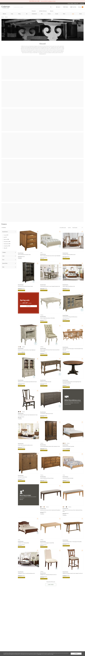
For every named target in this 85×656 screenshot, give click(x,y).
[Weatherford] (58, 203)
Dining (19, 13)
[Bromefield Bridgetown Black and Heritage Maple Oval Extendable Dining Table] (73, 397)
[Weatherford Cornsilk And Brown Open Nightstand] (28, 366)
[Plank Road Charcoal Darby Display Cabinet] (28, 302)
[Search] (32, 7)
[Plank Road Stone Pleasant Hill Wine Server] (73, 333)
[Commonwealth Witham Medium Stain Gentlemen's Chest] (50, 462)
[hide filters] (4, 245)
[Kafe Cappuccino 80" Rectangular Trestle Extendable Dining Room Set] (73, 364)
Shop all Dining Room (42, 140)
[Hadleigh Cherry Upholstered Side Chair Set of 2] (50, 590)
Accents (56, 13)
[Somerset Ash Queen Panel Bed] (73, 494)
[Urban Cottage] (26, 229)
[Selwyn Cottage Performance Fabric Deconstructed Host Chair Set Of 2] (50, 366)
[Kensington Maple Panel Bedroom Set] (73, 270)
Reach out (21, 516)
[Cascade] (74, 71)
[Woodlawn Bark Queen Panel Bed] (73, 462)
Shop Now (28, 323)
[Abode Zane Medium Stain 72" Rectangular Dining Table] (73, 557)
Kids (41, 13)
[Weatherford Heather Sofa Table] (50, 397)
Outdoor (49, 13)
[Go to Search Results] (51, 7)
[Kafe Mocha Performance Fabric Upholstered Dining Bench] (50, 526)
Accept (76, 653)
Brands (80, 13)
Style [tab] (3, 284)
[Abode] (10, 71)
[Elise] (74, 178)
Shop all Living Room (42, 87)
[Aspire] (42, 71)
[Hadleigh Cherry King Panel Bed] (28, 559)
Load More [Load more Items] (51, 602)
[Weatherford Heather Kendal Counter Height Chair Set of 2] (73, 589)
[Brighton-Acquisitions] (58, 71)
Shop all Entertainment (42, 167)
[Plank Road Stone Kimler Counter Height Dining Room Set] (50, 302)
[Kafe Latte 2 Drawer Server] (28, 493)
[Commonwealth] (58, 178)
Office (64, 13)
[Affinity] (42, 124)
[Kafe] (26, 203)
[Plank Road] (42, 203)
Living (12, 13)
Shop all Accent (42, 60)
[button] (58, 7)
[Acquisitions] (26, 71)
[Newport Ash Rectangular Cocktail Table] (50, 559)
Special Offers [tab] (4, 280)
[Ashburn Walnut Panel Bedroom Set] (73, 302)
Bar (26, 13)
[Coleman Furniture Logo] (5, 8)
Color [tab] (3, 273)
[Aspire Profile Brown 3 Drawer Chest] (28, 270)
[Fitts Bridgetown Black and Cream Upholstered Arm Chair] (28, 431)
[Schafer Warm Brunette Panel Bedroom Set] (28, 461)
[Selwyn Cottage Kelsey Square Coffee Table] (50, 334)
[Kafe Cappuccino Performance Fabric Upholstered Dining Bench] (73, 526)
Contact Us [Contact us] (82, 3)
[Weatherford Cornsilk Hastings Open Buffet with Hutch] (28, 397)
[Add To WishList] (37, 249)
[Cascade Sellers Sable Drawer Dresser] (50, 429)
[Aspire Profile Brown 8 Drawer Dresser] (50, 494)
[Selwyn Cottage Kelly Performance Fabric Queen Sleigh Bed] (50, 271)
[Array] (42, 151)
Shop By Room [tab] (5, 249)
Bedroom (4, 13)
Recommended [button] (75, 245)
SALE (73, 13)
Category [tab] (4, 269)
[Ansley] (74, 124)
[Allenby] (58, 124)
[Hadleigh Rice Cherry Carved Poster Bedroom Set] (28, 589)
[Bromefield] (74, 151)
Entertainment (34, 13)
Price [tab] (3, 277)
